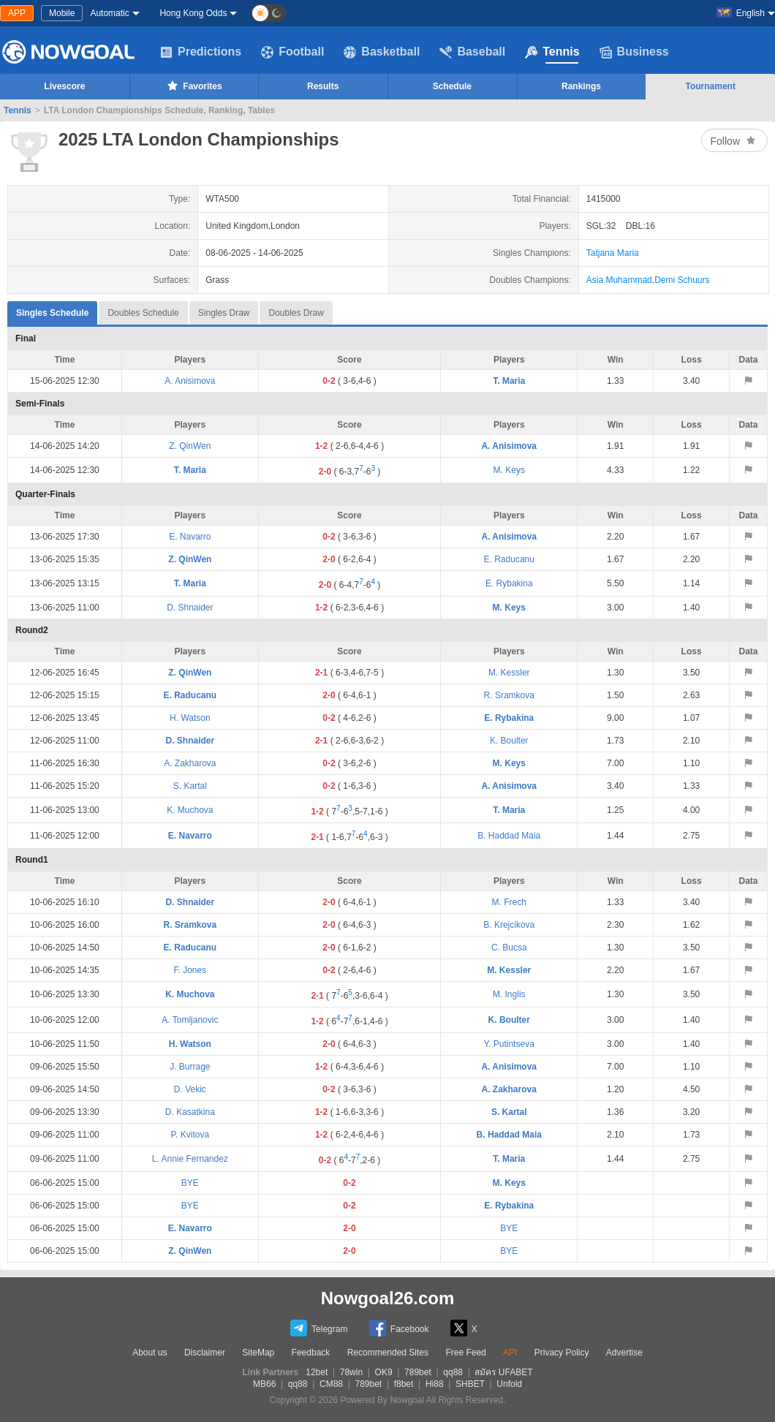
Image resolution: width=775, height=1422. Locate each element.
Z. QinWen (190, 446)
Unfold (509, 1384)
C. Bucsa (509, 947)
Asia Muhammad (619, 280)
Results (323, 86)
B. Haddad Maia (508, 836)
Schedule (452, 86)
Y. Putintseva (509, 1044)
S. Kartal (190, 786)
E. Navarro (190, 537)
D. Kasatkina (190, 1112)
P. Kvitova (190, 1135)
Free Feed (465, 1352)
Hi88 (435, 1384)
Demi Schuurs (681, 280)
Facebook (399, 1328)
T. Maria (509, 381)
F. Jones (190, 970)
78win (351, 1372)
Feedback (311, 1352)
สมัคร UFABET (503, 1372)
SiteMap (258, 1352)
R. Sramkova (509, 695)
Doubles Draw (295, 313)
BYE (190, 1183)
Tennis (552, 51)
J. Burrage (190, 1067)
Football (292, 51)
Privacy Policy (561, 1352)
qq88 (453, 1372)
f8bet (404, 1384)
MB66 (264, 1384)
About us (149, 1352)
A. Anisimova (190, 381)
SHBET (470, 1384)
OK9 (384, 1372)
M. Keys (509, 470)
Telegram (318, 1328)
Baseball (472, 51)
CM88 (331, 1384)
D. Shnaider (190, 607)
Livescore (64, 86)
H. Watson (190, 718)
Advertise (624, 1352)
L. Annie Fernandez (190, 1159)
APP (17, 13)
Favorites (193, 85)
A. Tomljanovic (190, 1020)
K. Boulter (509, 740)
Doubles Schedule (142, 313)
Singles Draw (224, 313)
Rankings (581, 86)
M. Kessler (509, 672)
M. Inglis (509, 994)
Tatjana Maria (612, 253)
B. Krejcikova (508, 925)
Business (634, 51)
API (510, 1352)
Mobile (62, 13)
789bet (417, 1372)
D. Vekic (190, 1089)
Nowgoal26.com (388, 1298)
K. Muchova (190, 810)
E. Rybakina (509, 583)
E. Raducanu (509, 559)
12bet (317, 1372)
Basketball (382, 51)
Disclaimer (204, 1352)
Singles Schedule (52, 309)
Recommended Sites (387, 1352)
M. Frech (509, 902)
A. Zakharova (190, 763)
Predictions (200, 51)
